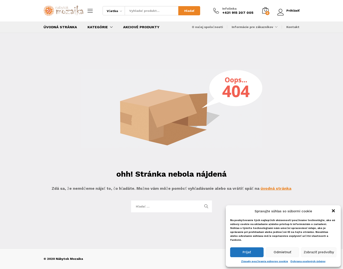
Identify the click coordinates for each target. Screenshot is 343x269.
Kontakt (292, 27)
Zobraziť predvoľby (319, 252)
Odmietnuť (282, 252)
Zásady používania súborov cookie (264, 261)
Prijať (247, 252)
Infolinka (229, 8)
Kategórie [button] (98, 27)
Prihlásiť (288, 10)
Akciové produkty (141, 27)
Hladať (189, 10)
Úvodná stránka (60, 27)
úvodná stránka (276, 188)
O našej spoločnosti (207, 27)
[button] (333, 211)
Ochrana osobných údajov (308, 261)
